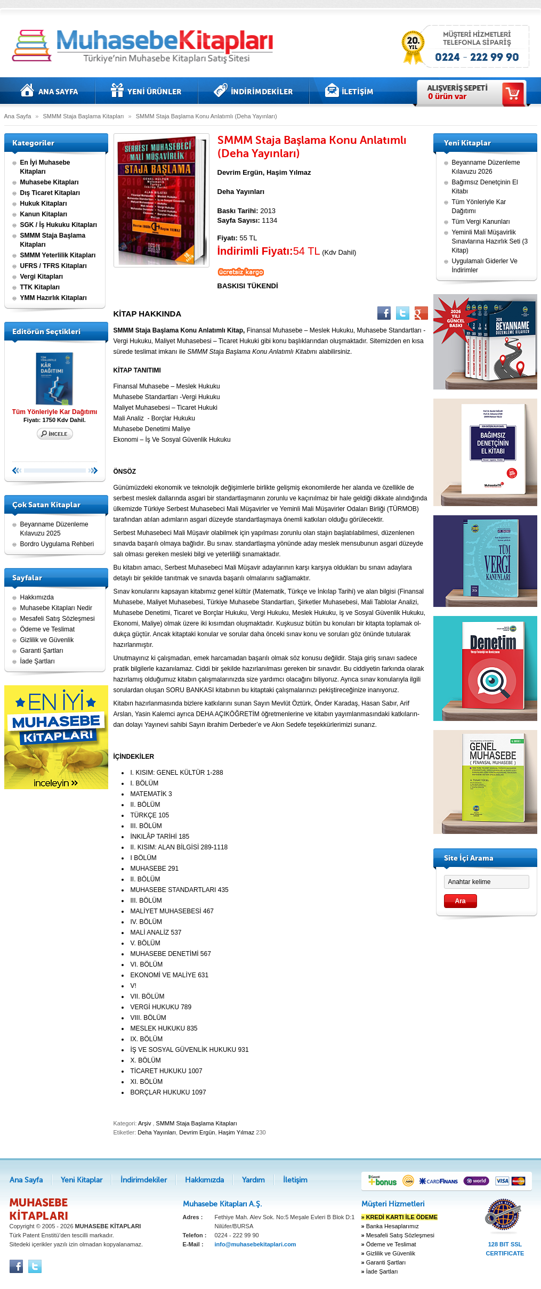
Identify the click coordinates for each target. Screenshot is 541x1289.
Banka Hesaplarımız (390, 1226)
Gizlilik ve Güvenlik (47, 640)
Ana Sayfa (49, 90)
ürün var (447, 96)
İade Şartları (37, 661)
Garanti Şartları (41, 650)
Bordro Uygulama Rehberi (57, 544)
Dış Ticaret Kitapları (50, 193)
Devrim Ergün (197, 1132)
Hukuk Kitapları (43, 203)
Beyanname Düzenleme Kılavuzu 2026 (486, 167)
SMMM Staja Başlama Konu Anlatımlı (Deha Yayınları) (206, 116)
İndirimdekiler (253, 90)
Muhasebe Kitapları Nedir (56, 608)
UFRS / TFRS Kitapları (53, 266)
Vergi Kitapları (41, 276)
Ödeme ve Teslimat (47, 629)
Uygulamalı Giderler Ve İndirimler (485, 265)
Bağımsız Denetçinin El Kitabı (485, 187)
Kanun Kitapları (44, 214)
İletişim (349, 90)
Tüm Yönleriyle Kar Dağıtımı (55, 382)
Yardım (253, 1180)
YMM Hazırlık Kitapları (53, 298)
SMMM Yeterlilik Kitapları (58, 255)
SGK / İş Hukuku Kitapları (59, 225)
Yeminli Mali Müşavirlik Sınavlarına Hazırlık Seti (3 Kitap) (490, 241)
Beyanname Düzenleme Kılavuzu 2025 (54, 529)
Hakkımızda (37, 597)
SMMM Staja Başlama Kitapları (83, 116)
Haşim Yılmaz (237, 1132)
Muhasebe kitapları (145, 46)
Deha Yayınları (157, 1132)
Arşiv (144, 1123)
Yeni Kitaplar (146, 90)
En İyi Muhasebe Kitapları (45, 167)
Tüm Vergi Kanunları (481, 221)
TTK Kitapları (40, 287)
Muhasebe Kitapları (49, 182)
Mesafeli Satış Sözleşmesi (57, 618)
